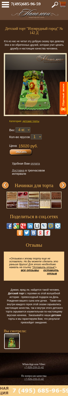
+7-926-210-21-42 (34, 367)
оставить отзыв (51, 272)
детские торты (30, 121)
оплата (35, 163)
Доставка (18, 170)
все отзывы (30, 270)
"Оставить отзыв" (43, 267)
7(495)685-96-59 (26, 3)
